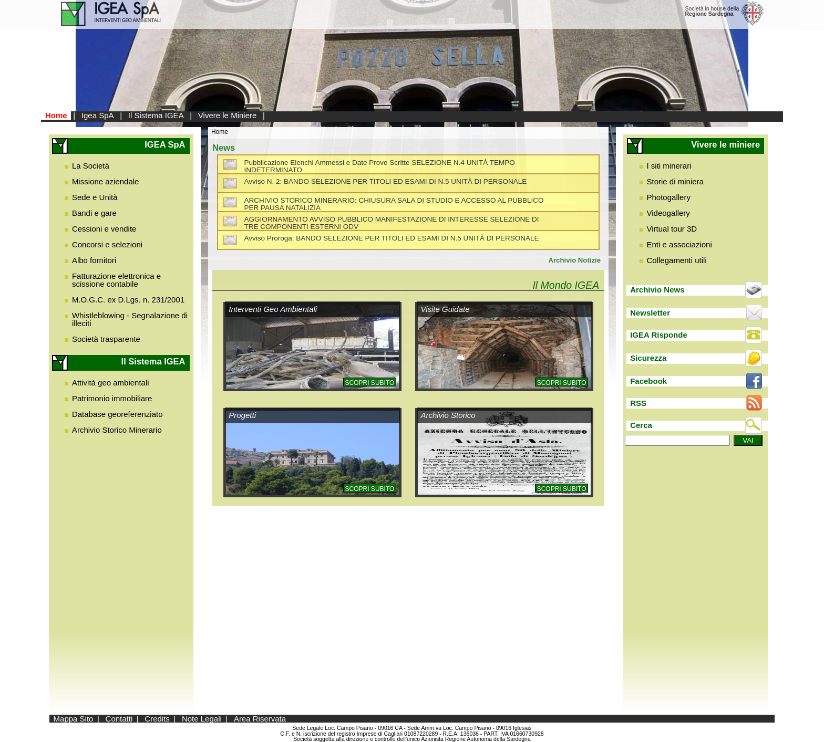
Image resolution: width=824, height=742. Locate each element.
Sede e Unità (95, 197)
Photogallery (669, 197)
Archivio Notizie (574, 260)
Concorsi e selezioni (107, 244)
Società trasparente (106, 339)
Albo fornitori (94, 260)
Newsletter (650, 312)
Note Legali (202, 718)
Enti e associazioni (679, 244)
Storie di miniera (675, 181)
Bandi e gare (94, 212)
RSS (638, 403)
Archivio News (657, 289)
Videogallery (668, 212)
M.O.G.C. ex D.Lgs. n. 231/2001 (128, 299)
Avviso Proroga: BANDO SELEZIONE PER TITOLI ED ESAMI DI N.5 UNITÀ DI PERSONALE (391, 238)
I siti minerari (669, 165)
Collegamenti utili (677, 260)
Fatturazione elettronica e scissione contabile (116, 279)
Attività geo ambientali (110, 382)
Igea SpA (97, 115)
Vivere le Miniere (227, 115)
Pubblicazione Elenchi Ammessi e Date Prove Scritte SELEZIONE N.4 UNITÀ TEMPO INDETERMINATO (379, 166)
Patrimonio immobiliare (112, 398)
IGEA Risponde (658, 334)
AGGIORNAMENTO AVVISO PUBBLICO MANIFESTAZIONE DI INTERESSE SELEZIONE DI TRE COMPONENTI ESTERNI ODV (391, 223)
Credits (157, 718)
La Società (90, 165)
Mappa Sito (74, 718)
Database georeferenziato (117, 414)
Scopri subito (370, 382)
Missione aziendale (105, 181)
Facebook (648, 381)
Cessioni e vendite (104, 228)
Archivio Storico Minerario (117, 429)
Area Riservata (260, 718)
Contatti (119, 718)
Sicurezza (648, 357)
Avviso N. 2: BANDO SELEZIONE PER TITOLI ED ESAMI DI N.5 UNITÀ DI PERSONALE (385, 181)
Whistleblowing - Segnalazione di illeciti (130, 319)
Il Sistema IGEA (156, 115)
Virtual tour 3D (672, 228)
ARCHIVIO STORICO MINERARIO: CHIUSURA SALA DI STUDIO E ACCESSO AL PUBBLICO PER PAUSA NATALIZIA (393, 204)
